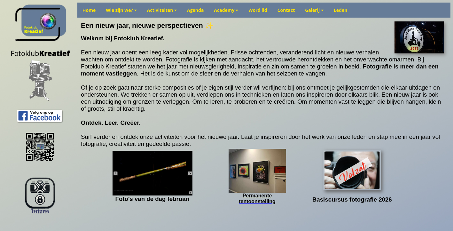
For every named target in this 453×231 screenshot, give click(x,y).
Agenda (195, 10)
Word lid (257, 10)
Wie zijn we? (121, 10)
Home (89, 10)
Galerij (314, 10)
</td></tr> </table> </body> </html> (263, 122)
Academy (226, 10)
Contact (286, 10)
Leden (341, 10)
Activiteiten (162, 10)
